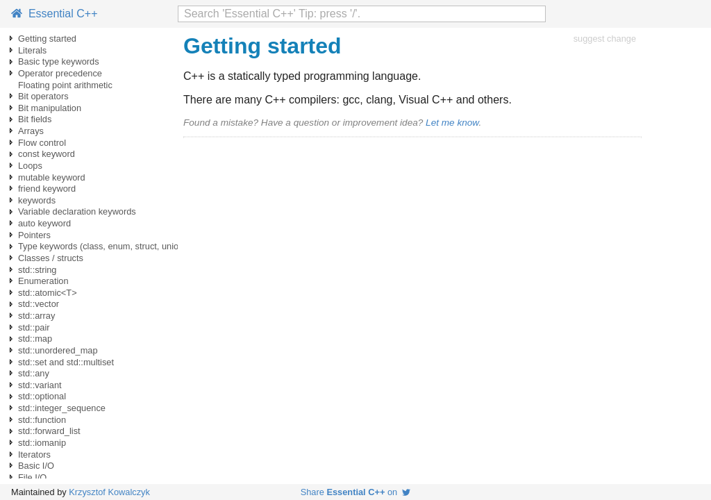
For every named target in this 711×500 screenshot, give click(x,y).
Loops (30, 165)
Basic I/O (36, 465)
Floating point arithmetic (65, 85)
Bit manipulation (49, 108)
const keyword (46, 154)
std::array (36, 315)
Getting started (47, 38)
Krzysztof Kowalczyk (109, 492)
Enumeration (43, 281)
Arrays (31, 131)
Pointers (34, 235)
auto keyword (44, 223)
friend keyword (47, 188)
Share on (356, 492)
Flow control (42, 143)
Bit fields (34, 119)
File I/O (32, 477)
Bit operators (43, 96)
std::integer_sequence (62, 408)
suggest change (605, 38)
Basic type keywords (58, 61)
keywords (37, 200)
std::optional (42, 396)
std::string (37, 270)
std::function (42, 420)
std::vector (38, 304)
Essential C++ (54, 13)
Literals (32, 50)
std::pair (34, 327)
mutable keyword (51, 177)
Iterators (34, 454)
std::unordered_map (58, 350)
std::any (33, 373)
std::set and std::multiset (66, 362)
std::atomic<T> (47, 293)
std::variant (40, 385)
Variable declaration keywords (77, 211)
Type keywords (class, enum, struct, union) (102, 246)
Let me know (452, 122)
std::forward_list (49, 431)
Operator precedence (60, 73)
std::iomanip (42, 443)
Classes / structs (50, 258)
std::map (35, 338)
